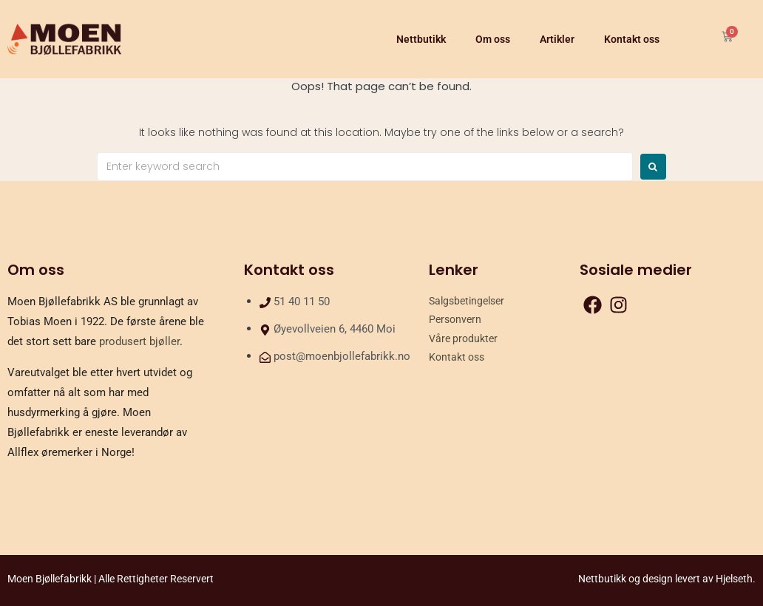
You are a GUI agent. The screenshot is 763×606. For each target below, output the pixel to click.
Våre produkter (463, 338)
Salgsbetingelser (466, 301)
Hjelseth (734, 579)
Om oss (492, 39)
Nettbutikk (421, 39)
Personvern (455, 319)
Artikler (557, 39)
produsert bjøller (139, 341)
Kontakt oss (631, 39)
